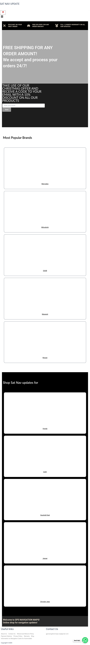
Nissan (45, 358)
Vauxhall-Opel (45, 515)
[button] (45, 17)
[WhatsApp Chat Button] (85, 640)
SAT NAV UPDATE (9, 3)
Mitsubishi (45, 227)
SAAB (45, 271)
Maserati (45, 314)
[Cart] (3, 13)
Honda (45, 429)
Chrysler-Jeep (45, 602)
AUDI (45, 472)
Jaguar (45, 558)
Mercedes (45, 184)
